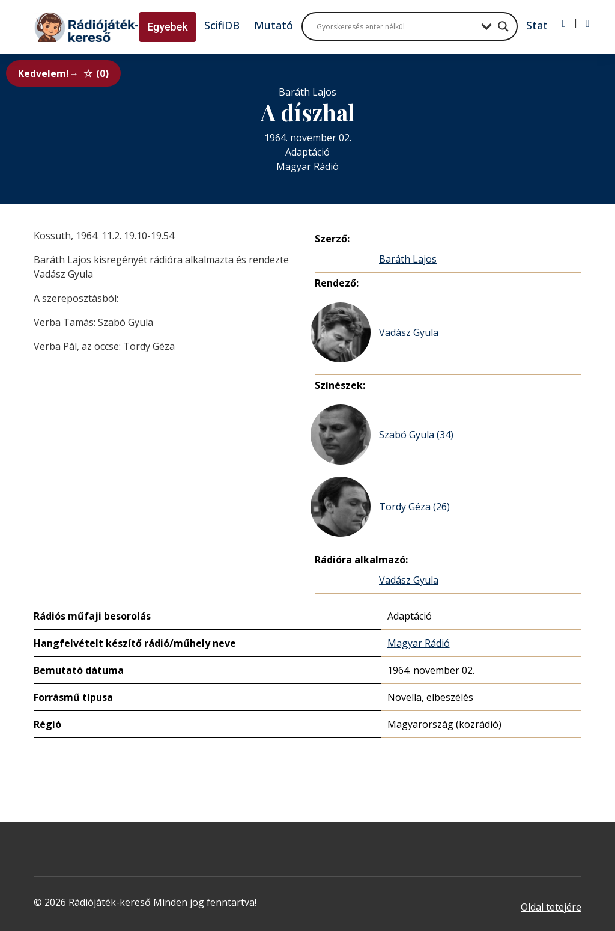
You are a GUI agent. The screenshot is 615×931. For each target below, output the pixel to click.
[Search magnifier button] (503, 26)
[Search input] (396, 26)
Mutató (273, 25)
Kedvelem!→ (63, 73)
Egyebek (167, 26)
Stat (537, 25)
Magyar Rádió (307, 166)
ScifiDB (222, 25)
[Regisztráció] (588, 23)
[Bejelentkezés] (564, 23)
